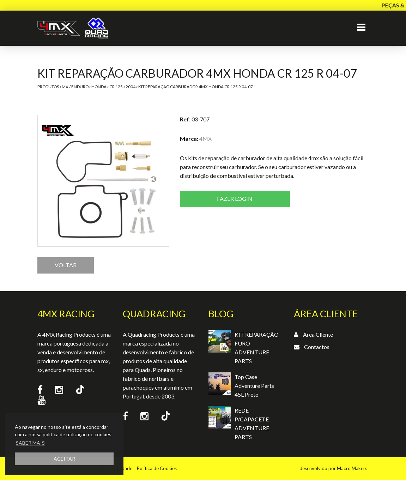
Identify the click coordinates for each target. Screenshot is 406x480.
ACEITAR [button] (64, 459)
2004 (130, 86)
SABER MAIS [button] (30, 443)
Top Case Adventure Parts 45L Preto (254, 385)
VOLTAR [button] (66, 265)
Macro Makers (352, 468)
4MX (205, 138)
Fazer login (235, 198)
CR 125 (116, 86)
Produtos (48, 86)
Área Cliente (318, 334)
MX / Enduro (75, 86)
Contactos (316, 346)
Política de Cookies (157, 468)
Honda (99, 86)
